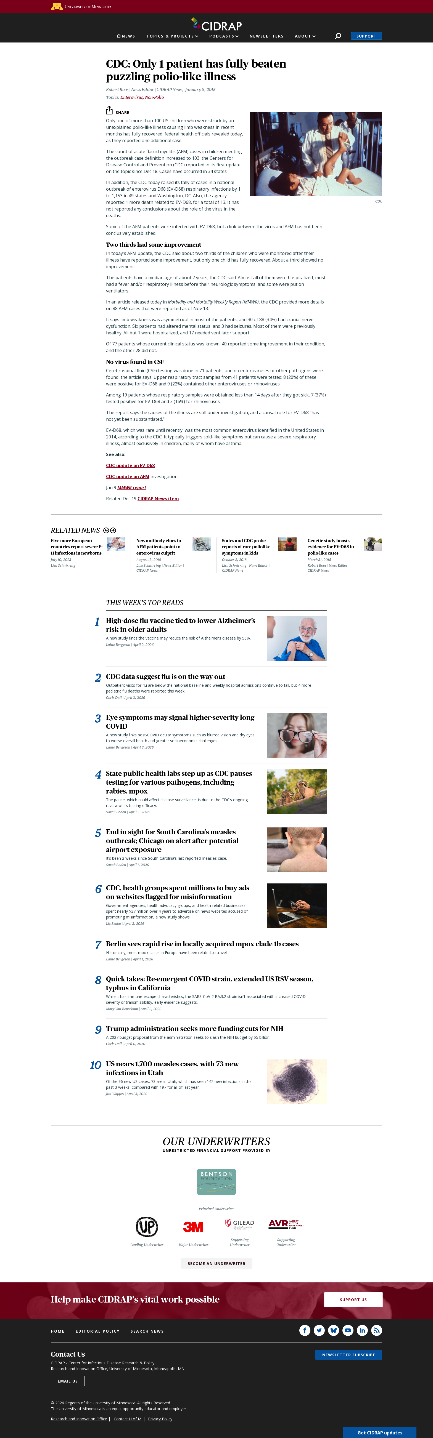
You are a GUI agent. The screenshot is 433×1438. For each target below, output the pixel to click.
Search (338, 36)
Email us (68, 1381)
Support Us (353, 1299)
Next (113, 530)
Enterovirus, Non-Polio (142, 97)
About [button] (303, 36)
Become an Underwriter (216, 1263)
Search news (147, 1331)
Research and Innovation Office (79, 1418)
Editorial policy (98, 1331)
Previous (106, 530)
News (128, 36)
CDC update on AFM (127, 476)
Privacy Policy (160, 1418)
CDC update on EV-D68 (130, 465)
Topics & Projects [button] (170, 36)
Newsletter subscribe (348, 1354)
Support (367, 36)
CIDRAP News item (158, 499)
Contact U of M (127, 1418)
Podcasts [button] (221, 36)
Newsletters (267, 36)
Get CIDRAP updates (380, 1432)
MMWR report (131, 487)
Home (58, 1331)
